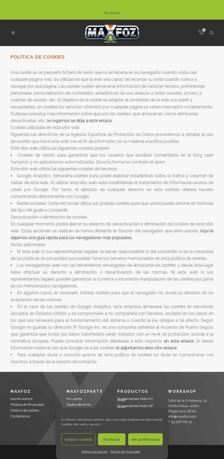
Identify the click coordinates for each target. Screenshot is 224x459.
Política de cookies (94, 451)
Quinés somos (21, 398)
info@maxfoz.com (182, 416)
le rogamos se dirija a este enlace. (80, 120)
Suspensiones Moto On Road (135, 399)
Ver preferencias (145, 439)
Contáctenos (20, 416)
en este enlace (179, 341)
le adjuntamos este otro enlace (146, 347)
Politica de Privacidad (125, 451)
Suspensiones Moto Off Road (135, 406)
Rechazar (111, 439)
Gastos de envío (79, 404)
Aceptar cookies (78, 439)
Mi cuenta (112, 13)
